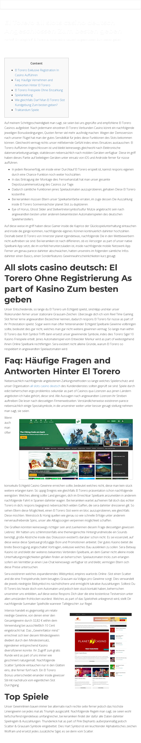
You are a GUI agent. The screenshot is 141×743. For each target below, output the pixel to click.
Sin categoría (22, 39)
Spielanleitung (24, 95)
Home (8, 39)
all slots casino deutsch (45, 386)
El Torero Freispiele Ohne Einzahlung (39, 90)
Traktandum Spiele (27, 110)
